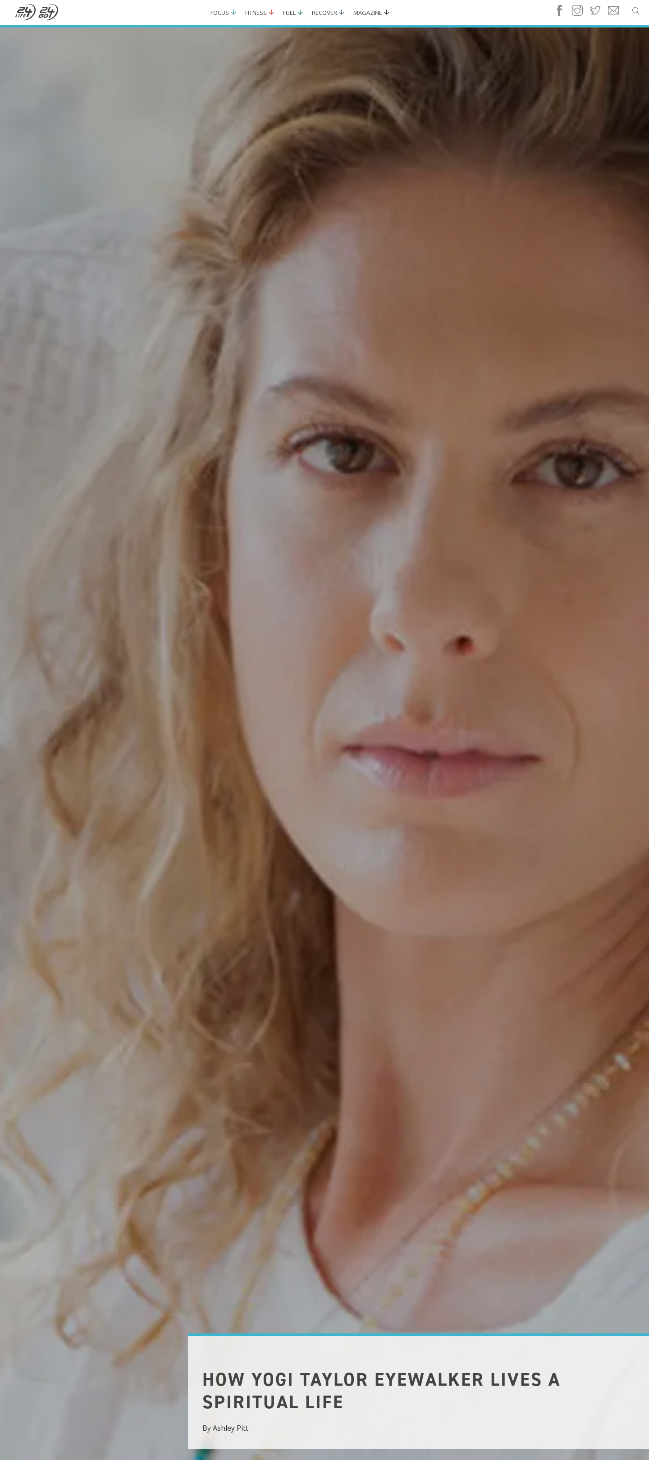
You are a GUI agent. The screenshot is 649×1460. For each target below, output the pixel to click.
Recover (324, 13)
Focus (219, 13)
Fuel (289, 13)
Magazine (367, 13)
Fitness (256, 13)
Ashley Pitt (230, 1428)
